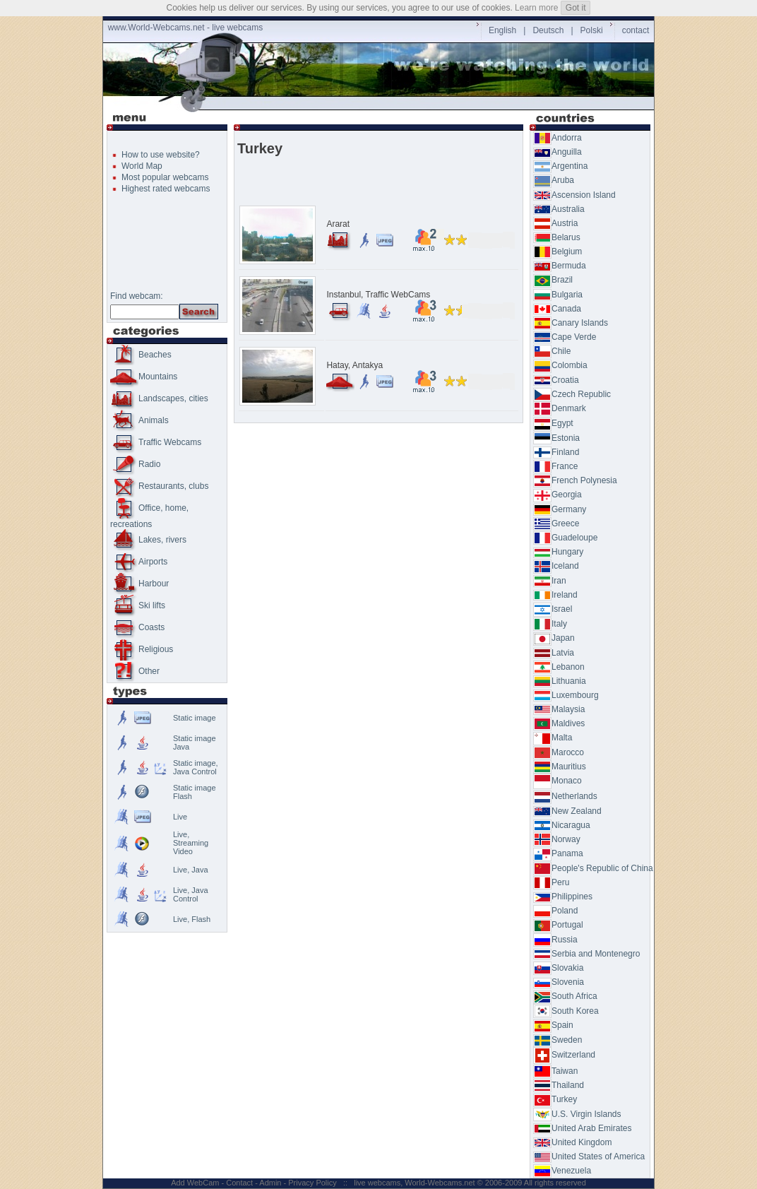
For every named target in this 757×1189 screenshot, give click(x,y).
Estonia (556, 438)
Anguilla (557, 152)
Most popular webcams (164, 177)
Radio (135, 464)
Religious (141, 649)
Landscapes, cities (159, 398)
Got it (576, 8)
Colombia (560, 365)
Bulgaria (558, 295)
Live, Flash (191, 919)
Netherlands (565, 796)
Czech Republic (572, 394)
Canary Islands (570, 323)
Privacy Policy (312, 1182)
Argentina (560, 166)
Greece (556, 523)
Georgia (557, 494)
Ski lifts (137, 605)
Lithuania (559, 681)
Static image (194, 718)
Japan (554, 638)
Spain (553, 1025)
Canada (557, 309)
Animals (139, 420)
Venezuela (562, 1171)
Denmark (559, 408)
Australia (559, 209)
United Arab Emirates (582, 1128)
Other (135, 671)
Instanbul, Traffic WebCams (378, 295)
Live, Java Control (190, 894)
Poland (555, 911)
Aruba (553, 180)
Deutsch (548, 30)
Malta (552, 738)
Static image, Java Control (195, 767)
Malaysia (559, 709)
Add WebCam (195, 1182)
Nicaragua (561, 825)
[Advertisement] (381, 103)
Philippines (562, 896)
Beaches (141, 355)
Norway (556, 839)
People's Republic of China (593, 868)
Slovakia (558, 968)
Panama (558, 853)
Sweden (557, 1040)
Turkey (555, 1099)
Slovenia (558, 982)
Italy (550, 624)
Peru (551, 882)
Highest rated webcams (165, 189)
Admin (270, 1182)
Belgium (557, 251)
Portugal (558, 925)
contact (636, 30)
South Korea (566, 1011)
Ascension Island (574, 195)
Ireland (555, 595)
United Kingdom (572, 1142)
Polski (591, 30)
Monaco (557, 781)
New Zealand (567, 811)
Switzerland (564, 1055)
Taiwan (555, 1071)
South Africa (565, 996)
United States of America (589, 1156)
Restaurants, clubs (159, 486)
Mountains (143, 376)
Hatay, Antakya (354, 365)
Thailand (558, 1085)
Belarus (556, 237)
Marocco (558, 752)
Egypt (553, 423)
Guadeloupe (565, 538)
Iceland (556, 566)
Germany (559, 509)
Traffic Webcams (155, 442)
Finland (556, 452)
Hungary (558, 552)
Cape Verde (564, 337)
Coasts (137, 627)
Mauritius (559, 766)
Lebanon (559, 667)
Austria (555, 223)
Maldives (559, 723)
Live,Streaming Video (190, 843)
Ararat (338, 224)
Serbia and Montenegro (586, 954)
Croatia (556, 380)
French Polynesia (575, 480)
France (555, 466)
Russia (555, 940)
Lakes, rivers (148, 540)
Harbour (139, 583)
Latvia (553, 653)
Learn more (536, 8)
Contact (239, 1182)
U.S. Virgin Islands (577, 1114)
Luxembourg (566, 695)
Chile (552, 351)
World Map (141, 166)
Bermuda (559, 266)
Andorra (557, 138)
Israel (552, 609)
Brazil (553, 280)
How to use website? (160, 155)
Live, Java (190, 869)
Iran (549, 581)
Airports (138, 562)
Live (180, 816)
